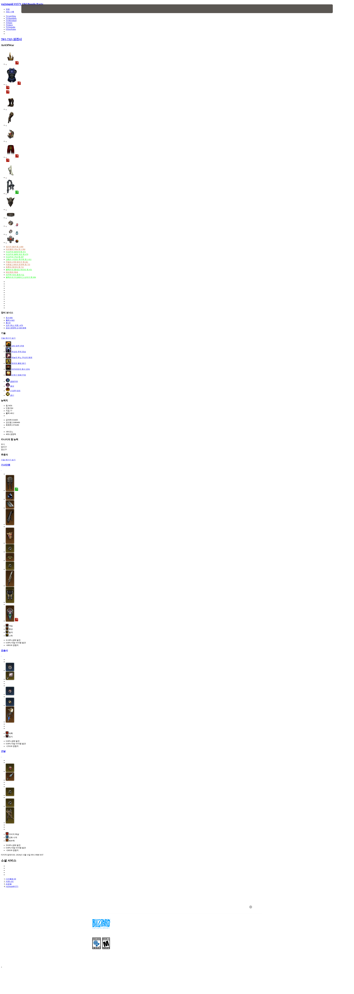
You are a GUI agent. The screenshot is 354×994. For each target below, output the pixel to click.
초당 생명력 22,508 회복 (16, 328)
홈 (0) (8, 323)
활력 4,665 (10, 320)
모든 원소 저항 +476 (14, 325)
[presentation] (30, 8)
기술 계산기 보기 (8, 338)
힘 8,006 (9, 318)
